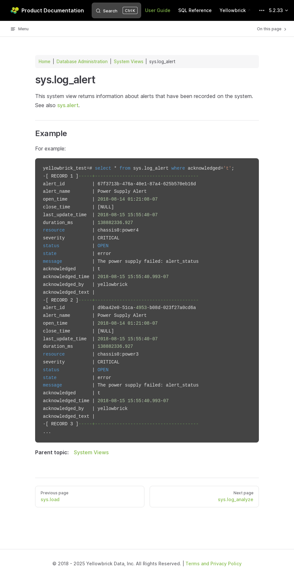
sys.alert (67, 105)
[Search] (116, 10)
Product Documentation (47, 10)
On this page (272, 29)
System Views (128, 61)
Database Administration (82, 61)
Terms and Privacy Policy (213, 563)
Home (44, 61)
